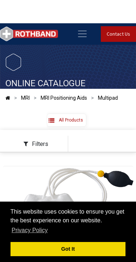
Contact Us (118, 34)
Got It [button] (68, 249)
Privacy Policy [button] (30, 230)
